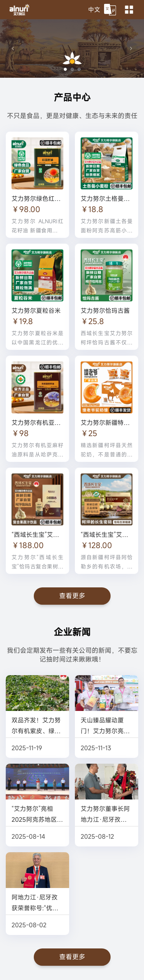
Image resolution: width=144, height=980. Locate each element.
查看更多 (72, 595)
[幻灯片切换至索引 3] (79, 69)
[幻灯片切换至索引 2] (72, 69)
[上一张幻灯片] (13, 48)
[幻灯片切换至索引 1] (65, 69)
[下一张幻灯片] (131, 48)
